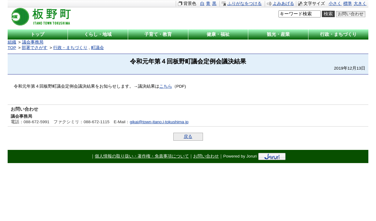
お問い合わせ (350, 14)
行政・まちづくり (70, 47)
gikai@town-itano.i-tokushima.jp (159, 122)
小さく (335, 3)
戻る (188, 136)
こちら (165, 86)
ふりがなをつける (244, 3)
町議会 (97, 47)
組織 (12, 42)
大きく (360, 3)
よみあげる (283, 3)
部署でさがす (34, 47)
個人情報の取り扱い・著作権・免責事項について (142, 156)
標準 (347, 3)
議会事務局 (32, 42)
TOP (12, 47)
